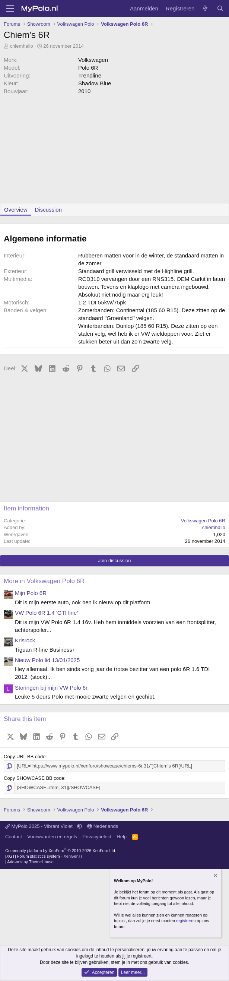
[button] (79, 826)
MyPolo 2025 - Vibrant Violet (39, 826)
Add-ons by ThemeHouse (30, 862)
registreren (186, 920)
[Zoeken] (220, 8)
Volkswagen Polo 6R (203, 520)
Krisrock (25, 640)
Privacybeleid (97, 836)
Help (122, 836)
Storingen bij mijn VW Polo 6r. (52, 687)
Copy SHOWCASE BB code (34, 778)
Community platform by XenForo (60, 850)
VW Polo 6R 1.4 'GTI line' (46, 613)
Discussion (48, 209)
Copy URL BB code (24, 756)
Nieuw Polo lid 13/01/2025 (47, 660)
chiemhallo (21, 46)
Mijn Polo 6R (31, 593)
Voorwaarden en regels (52, 836)
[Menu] (10, 8)
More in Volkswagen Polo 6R (44, 581)
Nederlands (102, 826)
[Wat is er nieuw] (205, 8)
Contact (13, 836)
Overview (16, 209)
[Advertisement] (114, 151)
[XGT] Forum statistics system (43, 856)
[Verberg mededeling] (215, 876)
